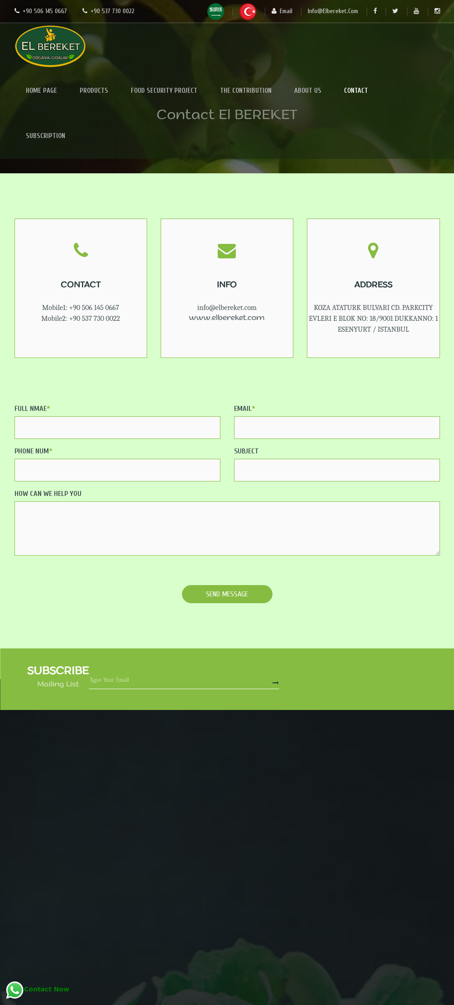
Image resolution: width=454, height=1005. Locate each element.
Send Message (227, 594)
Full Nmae (32, 409)
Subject (246, 451)
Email (244, 409)
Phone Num (33, 451)
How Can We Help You (47, 494)
